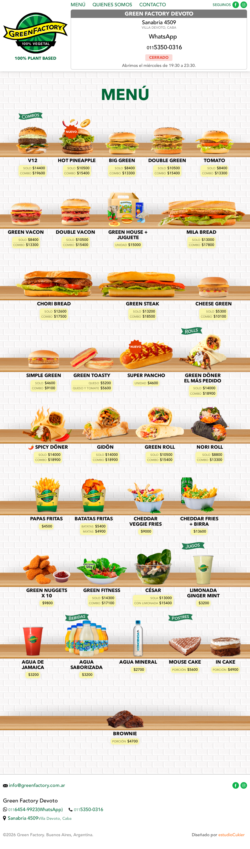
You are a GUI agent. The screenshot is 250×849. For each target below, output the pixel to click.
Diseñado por (218, 835)
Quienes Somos (112, 5)
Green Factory (35, 33)
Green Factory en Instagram (243, 4)
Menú (78, 5)
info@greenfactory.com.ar (37, 785)
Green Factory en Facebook (235, 4)
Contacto (152, 5)
